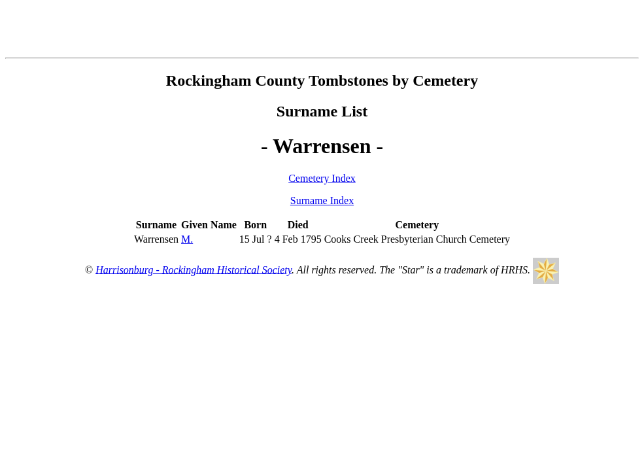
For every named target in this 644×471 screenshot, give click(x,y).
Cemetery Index (322, 178)
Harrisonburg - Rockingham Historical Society (193, 269)
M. (187, 239)
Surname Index (322, 200)
